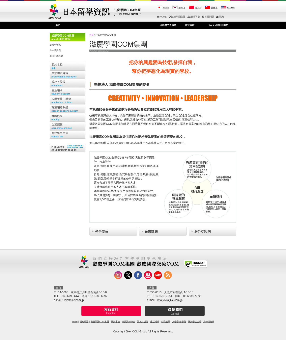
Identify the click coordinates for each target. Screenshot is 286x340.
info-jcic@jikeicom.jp (170, 300)
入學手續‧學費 (179, 321)
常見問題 (208, 16)
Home (74, 321)
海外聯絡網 (57, 56)
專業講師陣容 (128, 321)
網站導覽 (193, 16)
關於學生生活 (194, 321)
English (231, 7)
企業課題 (56, 50)
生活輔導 (154, 321)
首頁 (91, 35)
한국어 (181, 7)
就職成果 (165, 321)
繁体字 (214, 7)
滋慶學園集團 (177, 16)
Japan (166, 7)
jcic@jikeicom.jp (74, 300)
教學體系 (56, 45)
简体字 (198, 7)
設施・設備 (142, 321)
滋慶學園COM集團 (100, 321)
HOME (162, 16)
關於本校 (115, 321)
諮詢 (220, 16)
